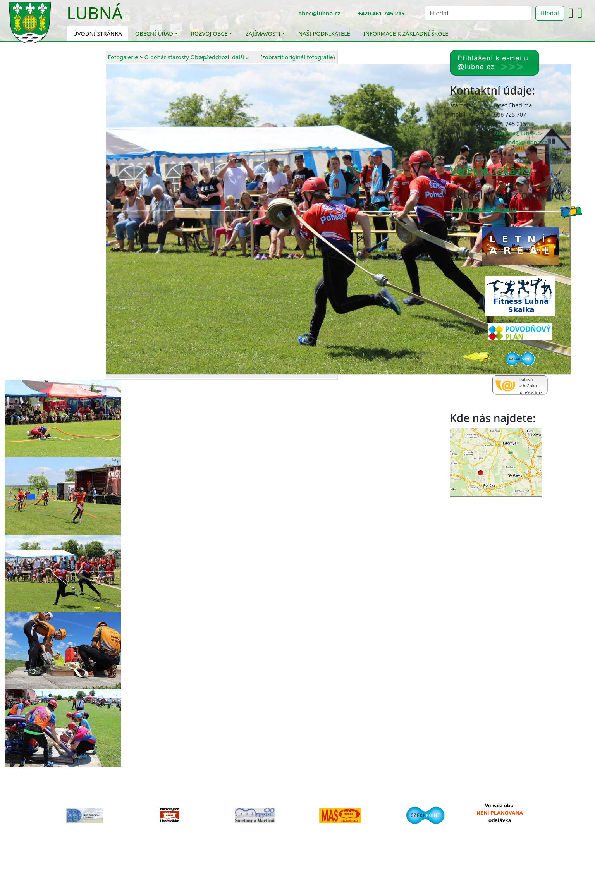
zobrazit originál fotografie (297, 57)
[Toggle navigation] (128, 18)
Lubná (95, 12)
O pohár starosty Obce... (176, 57)
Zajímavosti (262, 33)
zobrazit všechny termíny (483, 209)
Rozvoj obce (209, 33)
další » (240, 57)
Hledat (550, 13)
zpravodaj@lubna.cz (520, 142)
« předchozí (214, 57)
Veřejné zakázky (491, 170)
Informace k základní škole (405, 33)
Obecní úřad (154, 33)
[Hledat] (478, 13)
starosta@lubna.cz (518, 133)
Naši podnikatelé (324, 33)
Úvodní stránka (97, 33)
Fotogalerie (123, 57)
